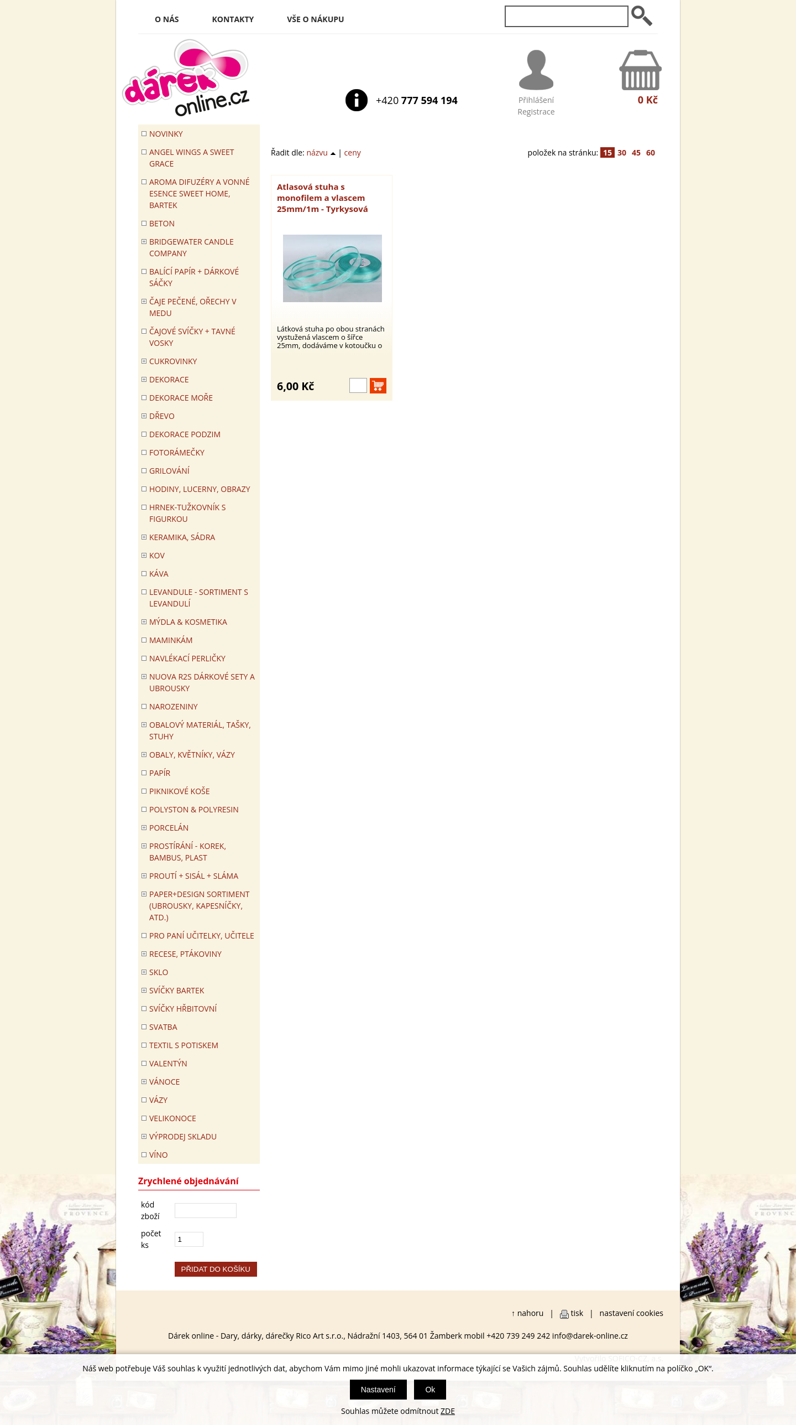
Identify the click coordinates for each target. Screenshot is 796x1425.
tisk (577, 1313)
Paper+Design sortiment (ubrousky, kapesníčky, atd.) (199, 906)
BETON (162, 223)
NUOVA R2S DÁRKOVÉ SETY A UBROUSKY (202, 682)
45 (636, 152)
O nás (167, 19)
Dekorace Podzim (185, 434)
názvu (321, 152)
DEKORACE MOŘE (181, 397)
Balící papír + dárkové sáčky (194, 277)
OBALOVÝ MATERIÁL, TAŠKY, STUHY (200, 730)
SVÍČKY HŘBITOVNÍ (183, 1008)
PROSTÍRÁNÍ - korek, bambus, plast (187, 852)
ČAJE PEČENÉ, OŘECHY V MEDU (193, 307)
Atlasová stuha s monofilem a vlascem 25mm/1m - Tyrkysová (322, 197)
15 (607, 152)
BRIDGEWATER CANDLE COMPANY (191, 247)
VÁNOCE (164, 1081)
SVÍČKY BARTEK (176, 990)
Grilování (169, 470)
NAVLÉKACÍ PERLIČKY (187, 658)
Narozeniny (173, 706)
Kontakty (233, 19)
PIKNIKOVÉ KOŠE (179, 791)
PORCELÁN (168, 827)
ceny (352, 152)
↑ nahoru (527, 1313)
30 (621, 152)
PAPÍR (159, 773)
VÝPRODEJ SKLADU (183, 1136)
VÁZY (158, 1100)
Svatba (163, 1027)
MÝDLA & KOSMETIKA (188, 621)
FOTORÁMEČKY (177, 452)
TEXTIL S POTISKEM (183, 1045)
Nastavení (378, 1389)
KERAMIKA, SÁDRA (182, 537)
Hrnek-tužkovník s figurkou (187, 513)
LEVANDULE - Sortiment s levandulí (198, 598)
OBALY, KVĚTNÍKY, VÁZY (192, 754)
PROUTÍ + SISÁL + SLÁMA (193, 875)
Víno (158, 1154)
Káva (159, 573)
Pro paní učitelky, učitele (201, 935)
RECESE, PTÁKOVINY (185, 954)
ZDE (448, 1411)
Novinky (166, 133)
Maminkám (171, 640)
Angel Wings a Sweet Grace (191, 158)
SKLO (158, 972)
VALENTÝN (168, 1063)
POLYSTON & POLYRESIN (194, 809)
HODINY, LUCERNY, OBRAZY (199, 489)
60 (650, 152)
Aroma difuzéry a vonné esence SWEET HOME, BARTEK (199, 193)
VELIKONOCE (172, 1118)
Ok (430, 1389)
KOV (157, 555)
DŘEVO (162, 416)
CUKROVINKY (173, 361)
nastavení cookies (631, 1313)
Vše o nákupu (315, 19)
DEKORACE (169, 379)
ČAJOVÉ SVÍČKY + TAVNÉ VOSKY (192, 337)
